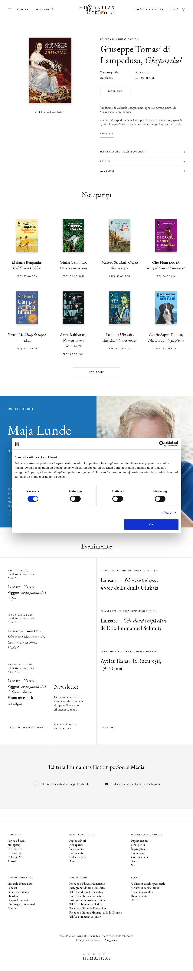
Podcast (12, 888)
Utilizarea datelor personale (148, 884)
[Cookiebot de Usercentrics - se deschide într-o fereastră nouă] (162, 444)
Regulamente (139, 896)
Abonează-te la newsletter (65, 727)
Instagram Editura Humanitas (87, 888)
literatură (142, 73)
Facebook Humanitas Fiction (86, 896)
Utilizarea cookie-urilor (145, 888)
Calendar (107, 727)
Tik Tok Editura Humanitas (86, 892)
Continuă (106, 134)
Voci (133, 865)
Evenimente (15, 853)
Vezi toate (96, 372)
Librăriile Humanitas (148, 9)
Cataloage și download (21, 904)
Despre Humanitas (19, 900)
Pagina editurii (16, 841)
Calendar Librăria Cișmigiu (27, 727)
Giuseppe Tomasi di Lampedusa (135, 54)
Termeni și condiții (142, 892)
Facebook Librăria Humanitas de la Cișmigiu (95, 912)
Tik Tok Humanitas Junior (85, 917)
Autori (12, 861)
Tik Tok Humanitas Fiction (85, 904)
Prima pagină (44, 9)
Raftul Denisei (145, 78)
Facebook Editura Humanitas (87, 884)
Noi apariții (14, 845)
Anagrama (110, 940)
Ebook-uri (13, 896)
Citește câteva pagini (50, 112)
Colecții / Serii (16, 857)
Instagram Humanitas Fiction (87, 900)
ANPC (135, 900)
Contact (13, 908)
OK (151, 524)
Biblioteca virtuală (18, 892)
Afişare (166, 512)
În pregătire (15, 849)
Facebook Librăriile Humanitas (87, 908)
